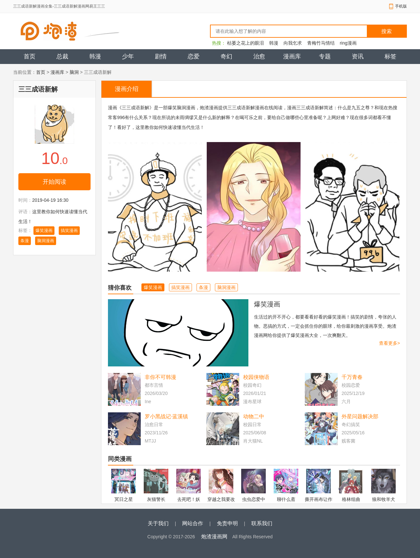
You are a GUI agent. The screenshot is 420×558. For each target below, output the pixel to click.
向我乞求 (293, 43)
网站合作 (192, 523)
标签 (390, 56)
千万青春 (352, 377)
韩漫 (273, 43)
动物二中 (253, 416)
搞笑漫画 (69, 230)
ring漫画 (348, 43)
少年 (128, 56)
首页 (29, 56)
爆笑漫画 (43, 230)
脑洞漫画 (45, 240)
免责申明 (227, 523)
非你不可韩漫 (160, 377)
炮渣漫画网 (214, 536)
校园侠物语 (256, 377)
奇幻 (226, 56)
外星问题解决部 (360, 416)
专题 (325, 56)
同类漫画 (120, 459)
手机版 (401, 6)
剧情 (161, 56)
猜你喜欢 (120, 287)
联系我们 (261, 523)
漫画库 (292, 56)
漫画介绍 (126, 89)
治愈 (259, 56)
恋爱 (194, 56)
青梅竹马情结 (321, 43)
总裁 (62, 56)
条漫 (24, 240)
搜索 (386, 31)
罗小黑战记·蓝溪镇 (166, 416)
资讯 (358, 56)
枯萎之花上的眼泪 (245, 43)
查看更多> (389, 343)
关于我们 (158, 523)
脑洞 (74, 72)
